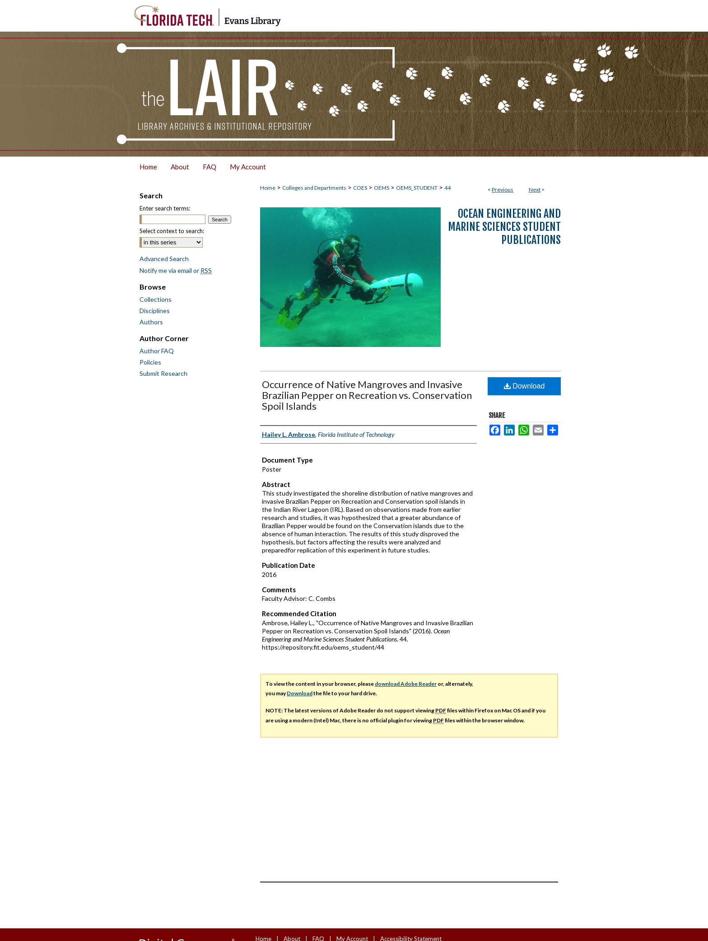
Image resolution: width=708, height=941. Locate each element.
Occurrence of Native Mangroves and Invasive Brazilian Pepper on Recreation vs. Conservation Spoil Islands (367, 395)
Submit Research (163, 373)
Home (267, 187)
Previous (502, 189)
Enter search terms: (165, 208)
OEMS (381, 187)
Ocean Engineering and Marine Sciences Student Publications (504, 227)
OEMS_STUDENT (417, 187)
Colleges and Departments (314, 187)
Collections (156, 299)
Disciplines (155, 310)
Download (524, 386)
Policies (150, 362)
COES (360, 187)
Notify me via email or (176, 270)
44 (447, 187)
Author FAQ (157, 351)
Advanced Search (164, 258)
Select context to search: (172, 230)
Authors (151, 322)
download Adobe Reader (406, 683)
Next (534, 189)
